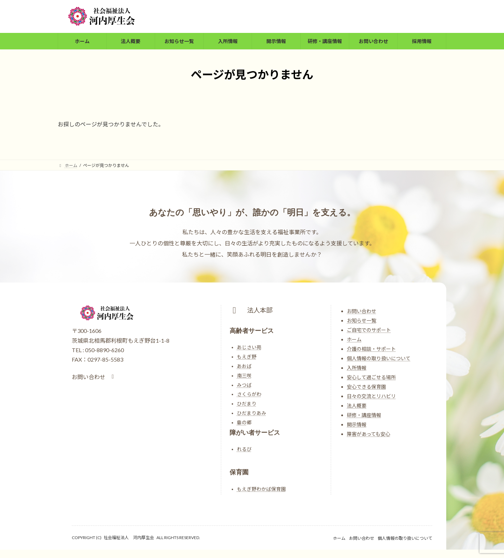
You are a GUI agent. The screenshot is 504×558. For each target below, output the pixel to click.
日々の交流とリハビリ (371, 396)
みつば (244, 385)
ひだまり (247, 403)
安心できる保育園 (366, 387)
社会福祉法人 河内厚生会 (129, 537)
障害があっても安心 (368, 434)
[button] (94, 377)
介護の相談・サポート (371, 349)
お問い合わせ (361, 311)
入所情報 (356, 368)
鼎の (242, 422)
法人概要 (356, 406)
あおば (244, 366)
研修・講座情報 (364, 415)
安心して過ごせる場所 (371, 377)
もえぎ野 (247, 357)
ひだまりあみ (251, 413)
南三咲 (244, 375)
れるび (244, 449)
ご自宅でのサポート (369, 330)
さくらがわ (249, 394)
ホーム (354, 339)
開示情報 (356, 424)
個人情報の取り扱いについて (379, 358)
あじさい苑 (249, 347)
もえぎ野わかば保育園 (261, 489)
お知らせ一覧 (361, 320)
